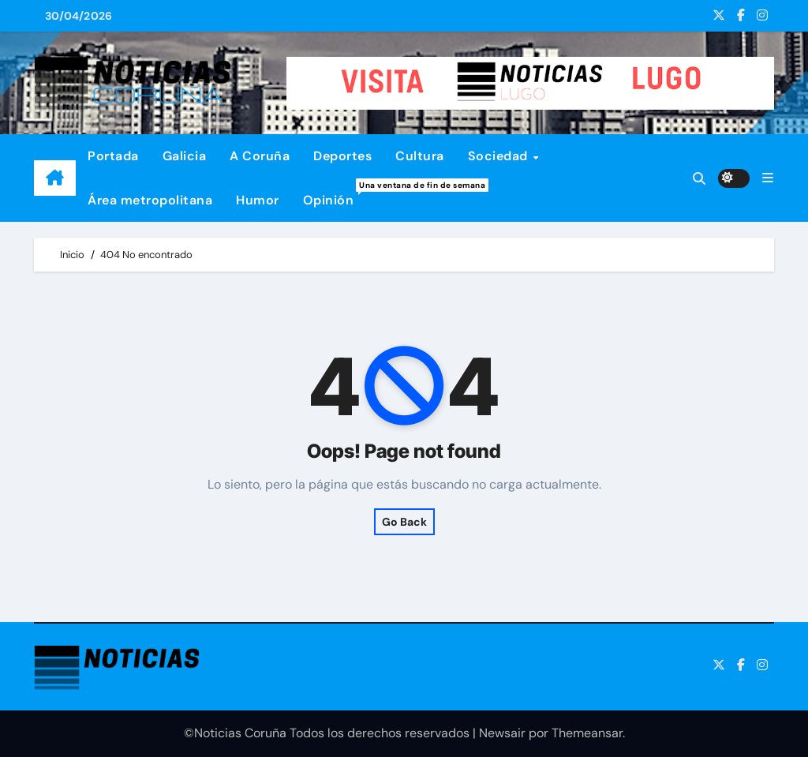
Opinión (334, 193)
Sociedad (500, 156)
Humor (257, 200)
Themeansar (587, 733)
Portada (113, 156)
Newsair (502, 733)
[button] (767, 178)
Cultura (419, 156)
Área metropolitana (150, 200)
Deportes (342, 156)
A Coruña (260, 156)
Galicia (185, 156)
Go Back (404, 522)
